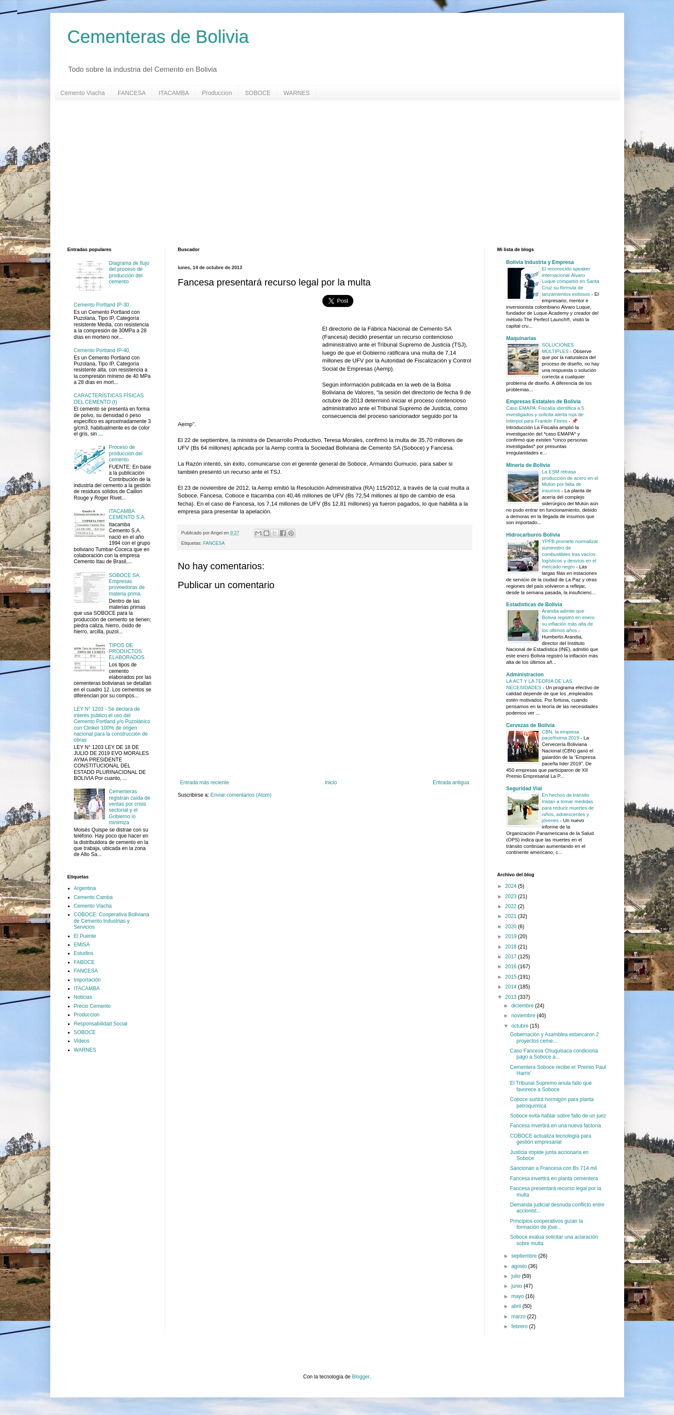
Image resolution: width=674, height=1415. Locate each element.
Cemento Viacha (83, 92)
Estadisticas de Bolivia (534, 605)
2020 (511, 927)
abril (516, 1306)
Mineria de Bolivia (528, 465)
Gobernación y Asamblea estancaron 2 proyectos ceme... (554, 1037)
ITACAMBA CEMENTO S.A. (127, 514)
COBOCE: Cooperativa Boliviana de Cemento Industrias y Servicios (111, 921)
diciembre (523, 1006)
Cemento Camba (93, 897)
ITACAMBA (174, 92)
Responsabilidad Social (101, 1024)
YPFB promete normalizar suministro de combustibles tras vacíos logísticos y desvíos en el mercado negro (570, 554)
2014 (511, 987)
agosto (519, 1266)
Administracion (525, 675)
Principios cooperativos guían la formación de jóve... (546, 1224)
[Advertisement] (325, 174)
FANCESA (132, 92)
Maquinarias (521, 338)
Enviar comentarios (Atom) (241, 795)
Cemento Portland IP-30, (102, 305)
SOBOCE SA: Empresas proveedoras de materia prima (126, 584)
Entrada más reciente (204, 783)
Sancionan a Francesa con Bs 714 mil (553, 1168)
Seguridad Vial (524, 789)
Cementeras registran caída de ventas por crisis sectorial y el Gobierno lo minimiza (129, 807)
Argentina (85, 888)
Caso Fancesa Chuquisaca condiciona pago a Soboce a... (554, 1054)
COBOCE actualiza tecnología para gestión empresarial (550, 1139)
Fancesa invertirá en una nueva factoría (555, 1126)
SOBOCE (258, 92)
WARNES (297, 92)
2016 (511, 967)
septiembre (524, 1256)
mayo (518, 1296)
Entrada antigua (451, 783)
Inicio (331, 783)
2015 (511, 977)
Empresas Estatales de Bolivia (543, 402)
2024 (511, 886)
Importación (87, 980)
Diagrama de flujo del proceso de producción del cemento (129, 272)
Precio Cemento (92, 1006)
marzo (519, 1317)
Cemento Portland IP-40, (102, 350)
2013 (511, 997)
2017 (511, 957)
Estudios (84, 953)
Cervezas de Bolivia (530, 725)
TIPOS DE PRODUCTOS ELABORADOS (126, 651)
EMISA (82, 945)
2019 (511, 936)
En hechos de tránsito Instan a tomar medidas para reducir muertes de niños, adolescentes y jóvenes (568, 807)
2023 (511, 896)
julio (516, 1276)
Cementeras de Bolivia (158, 37)
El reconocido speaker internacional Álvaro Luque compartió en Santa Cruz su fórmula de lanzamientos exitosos (571, 281)
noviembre (523, 1016)
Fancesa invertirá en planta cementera (554, 1179)
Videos (81, 1041)
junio (517, 1286)
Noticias (83, 997)
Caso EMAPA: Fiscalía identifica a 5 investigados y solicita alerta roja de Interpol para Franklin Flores (545, 414)
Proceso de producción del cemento (125, 453)
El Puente (85, 936)
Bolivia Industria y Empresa (540, 262)
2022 (511, 906)
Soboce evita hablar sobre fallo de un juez (558, 1116)
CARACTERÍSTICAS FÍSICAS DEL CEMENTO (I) (109, 399)
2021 (511, 916)
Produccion (217, 92)
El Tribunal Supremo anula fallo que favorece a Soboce (550, 1086)
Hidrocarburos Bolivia (533, 535)
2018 (511, 947)
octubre (520, 1026)
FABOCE (84, 962)
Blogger (361, 1377)
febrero (520, 1326)
